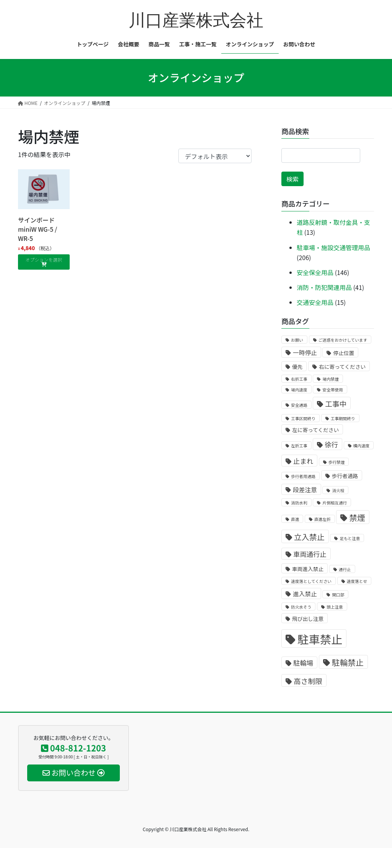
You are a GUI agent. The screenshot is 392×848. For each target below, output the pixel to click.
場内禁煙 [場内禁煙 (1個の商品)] (330, 379)
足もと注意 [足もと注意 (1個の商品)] (350, 538)
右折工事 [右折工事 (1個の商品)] (299, 379)
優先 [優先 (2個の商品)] (297, 366)
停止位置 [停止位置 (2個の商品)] (343, 353)
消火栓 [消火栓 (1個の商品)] (338, 490)
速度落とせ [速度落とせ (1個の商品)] (357, 581)
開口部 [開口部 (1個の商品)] (338, 595)
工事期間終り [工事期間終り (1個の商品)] (343, 418)
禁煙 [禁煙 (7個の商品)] (357, 517)
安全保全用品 (315, 272)
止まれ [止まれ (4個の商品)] (303, 461)
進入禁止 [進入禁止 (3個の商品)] (305, 593)
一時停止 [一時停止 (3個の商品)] (305, 352)
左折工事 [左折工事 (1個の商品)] (299, 446)
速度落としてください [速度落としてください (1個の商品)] (311, 581)
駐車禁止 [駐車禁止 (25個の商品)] (319, 639)
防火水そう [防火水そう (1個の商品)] (301, 607)
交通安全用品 (315, 302)
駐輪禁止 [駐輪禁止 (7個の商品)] (348, 662)
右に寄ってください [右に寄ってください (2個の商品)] (342, 366)
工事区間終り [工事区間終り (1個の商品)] (303, 418)
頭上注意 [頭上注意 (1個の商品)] (335, 607)
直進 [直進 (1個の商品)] (295, 519)
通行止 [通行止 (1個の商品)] (345, 569)
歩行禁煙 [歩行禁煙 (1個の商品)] (336, 462)
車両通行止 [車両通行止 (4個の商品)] (310, 554)
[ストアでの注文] (215, 156)
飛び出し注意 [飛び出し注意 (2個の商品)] (307, 618)
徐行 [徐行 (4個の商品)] (331, 444)
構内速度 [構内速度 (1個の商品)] (361, 446)
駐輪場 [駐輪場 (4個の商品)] (303, 663)
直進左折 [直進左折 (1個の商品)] (322, 519)
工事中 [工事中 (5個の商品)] (335, 403)
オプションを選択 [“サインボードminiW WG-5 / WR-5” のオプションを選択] (43, 259)
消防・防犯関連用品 (324, 287)
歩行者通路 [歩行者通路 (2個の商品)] (345, 476)
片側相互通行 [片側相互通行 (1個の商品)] (334, 503)
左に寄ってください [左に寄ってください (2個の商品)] (315, 430)
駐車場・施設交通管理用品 (333, 247)
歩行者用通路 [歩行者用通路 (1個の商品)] (303, 476)
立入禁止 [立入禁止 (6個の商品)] (309, 536)
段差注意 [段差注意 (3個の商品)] (305, 489)
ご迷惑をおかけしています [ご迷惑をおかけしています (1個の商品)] (343, 340)
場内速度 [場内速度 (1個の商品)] (299, 390)
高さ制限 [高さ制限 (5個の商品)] (308, 681)
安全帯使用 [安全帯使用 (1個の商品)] (332, 390)
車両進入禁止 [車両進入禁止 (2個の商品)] (307, 569)
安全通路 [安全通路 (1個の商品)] (299, 405)
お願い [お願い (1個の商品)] (297, 340)
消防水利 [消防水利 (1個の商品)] (299, 503)
